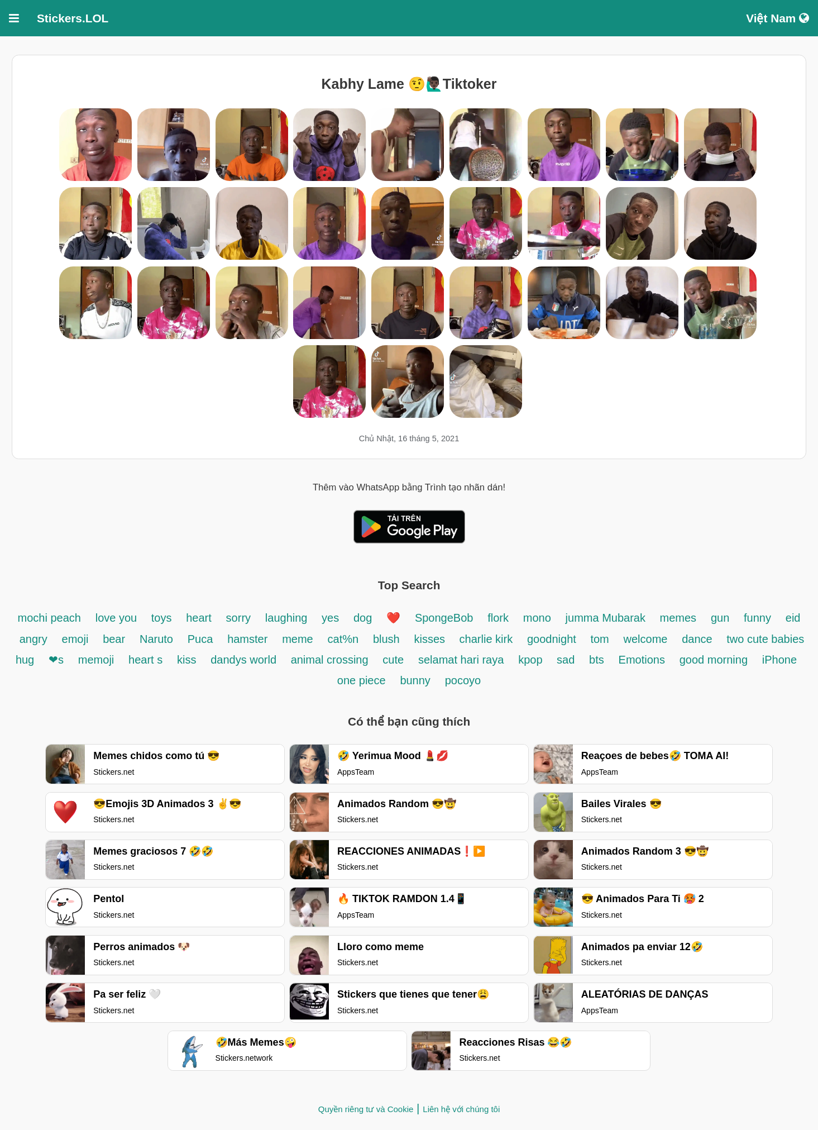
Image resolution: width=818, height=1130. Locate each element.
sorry (238, 618)
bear (114, 639)
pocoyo (463, 680)
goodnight (553, 639)
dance (698, 639)
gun (720, 618)
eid (793, 618)
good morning (714, 660)
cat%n (343, 639)
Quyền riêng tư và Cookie (366, 1109)
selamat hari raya (461, 660)
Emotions (642, 660)
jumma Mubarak (607, 618)
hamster (247, 639)
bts (596, 660)
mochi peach (49, 618)
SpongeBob (444, 618)
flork (498, 618)
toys (161, 618)
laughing (287, 618)
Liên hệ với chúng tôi (461, 1109)
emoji (75, 639)
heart (199, 618)
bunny (415, 680)
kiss (186, 660)
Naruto (156, 639)
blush (386, 639)
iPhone (779, 660)
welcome (646, 639)
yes (330, 618)
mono (537, 618)
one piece (361, 680)
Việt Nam (777, 18)
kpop (532, 660)
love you (117, 618)
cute (393, 660)
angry (33, 639)
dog (362, 618)
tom (599, 639)
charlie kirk (486, 639)
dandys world (245, 660)
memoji (96, 660)
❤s (56, 660)
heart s (145, 660)
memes (678, 618)
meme (297, 639)
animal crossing (330, 660)
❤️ (393, 618)
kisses (431, 639)
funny (757, 618)
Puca (200, 639)
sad (566, 660)
